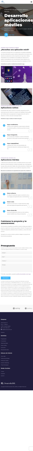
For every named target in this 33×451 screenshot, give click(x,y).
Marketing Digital (4, 343)
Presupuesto (6, 278)
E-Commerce (3, 341)
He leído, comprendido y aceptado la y (16, 274)
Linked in (2, 375)
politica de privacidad (21, 274)
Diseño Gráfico (4, 345)
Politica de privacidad (5, 358)
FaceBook (3, 373)
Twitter (2, 371)
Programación (3, 339)
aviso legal (28, 274)
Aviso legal (3, 356)
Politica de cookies (4, 360)
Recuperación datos (5, 349)
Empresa (2, 332)
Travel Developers (5, 365)
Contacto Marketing (5, 362)
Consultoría (3, 347)
